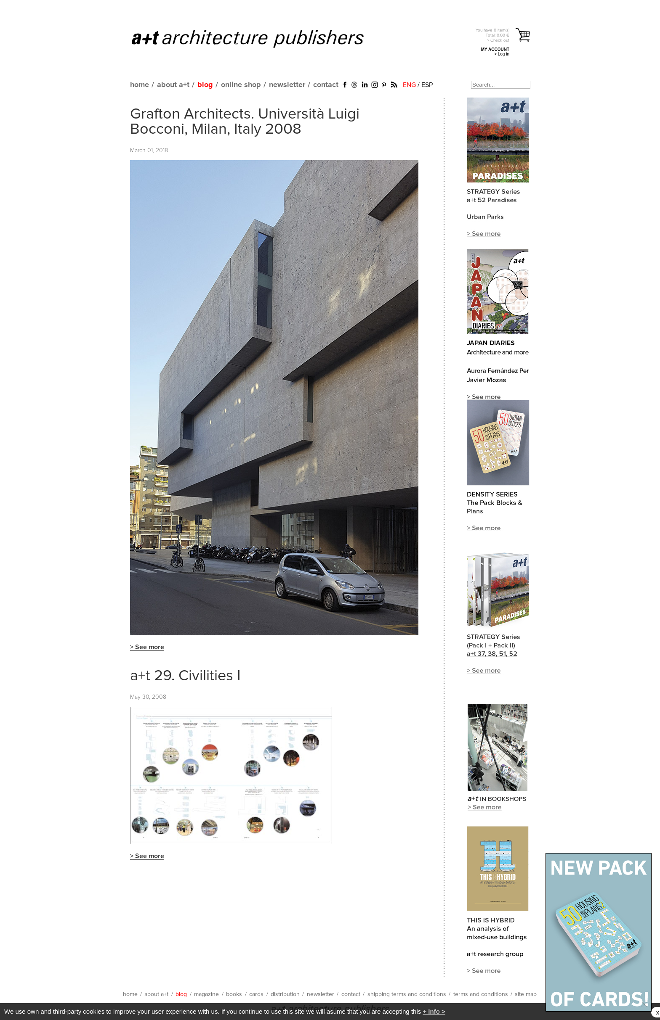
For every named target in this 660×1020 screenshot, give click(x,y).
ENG (409, 85)
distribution (285, 994)
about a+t (173, 85)
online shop (241, 85)
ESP (427, 85)
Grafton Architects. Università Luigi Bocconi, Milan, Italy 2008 (244, 122)
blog (205, 85)
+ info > (434, 1011)
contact (325, 85)
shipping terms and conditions (406, 994)
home (139, 85)
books (234, 994)
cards (256, 994)
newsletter (287, 85)
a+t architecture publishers (258, 38)
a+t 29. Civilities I (185, 676)
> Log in (501, 54)
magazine (206, 994)
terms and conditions (480, 994)
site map (526, 994)
